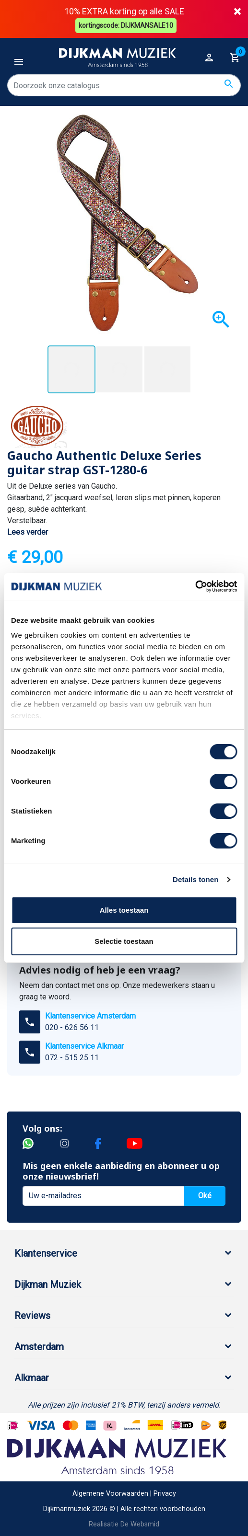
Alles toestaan (124, 910)
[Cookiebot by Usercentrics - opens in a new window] (195, 586)
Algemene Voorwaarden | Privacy (124, 1493)
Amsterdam (39, 1346)
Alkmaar (31, 1377)
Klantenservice (45, 1252)
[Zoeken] (124, 85)
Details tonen (195, 879)
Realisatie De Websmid (124, 1523)
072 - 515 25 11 (72, 1056)
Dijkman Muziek (47, 1283)
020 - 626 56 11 (72, 1026)
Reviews (32, 1314)
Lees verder (27, 531)
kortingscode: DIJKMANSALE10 (126, 25)
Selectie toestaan (124, 941)
